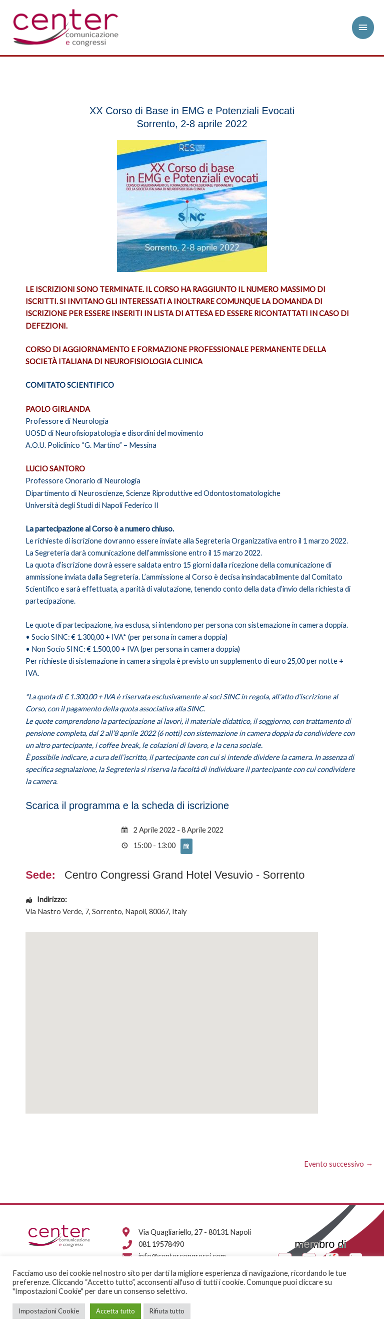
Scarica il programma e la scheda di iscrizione (127, 805)
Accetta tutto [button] (115, 1311)
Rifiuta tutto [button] (167, 1311)
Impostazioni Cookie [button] (48, 1311)
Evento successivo (338, 1164)
